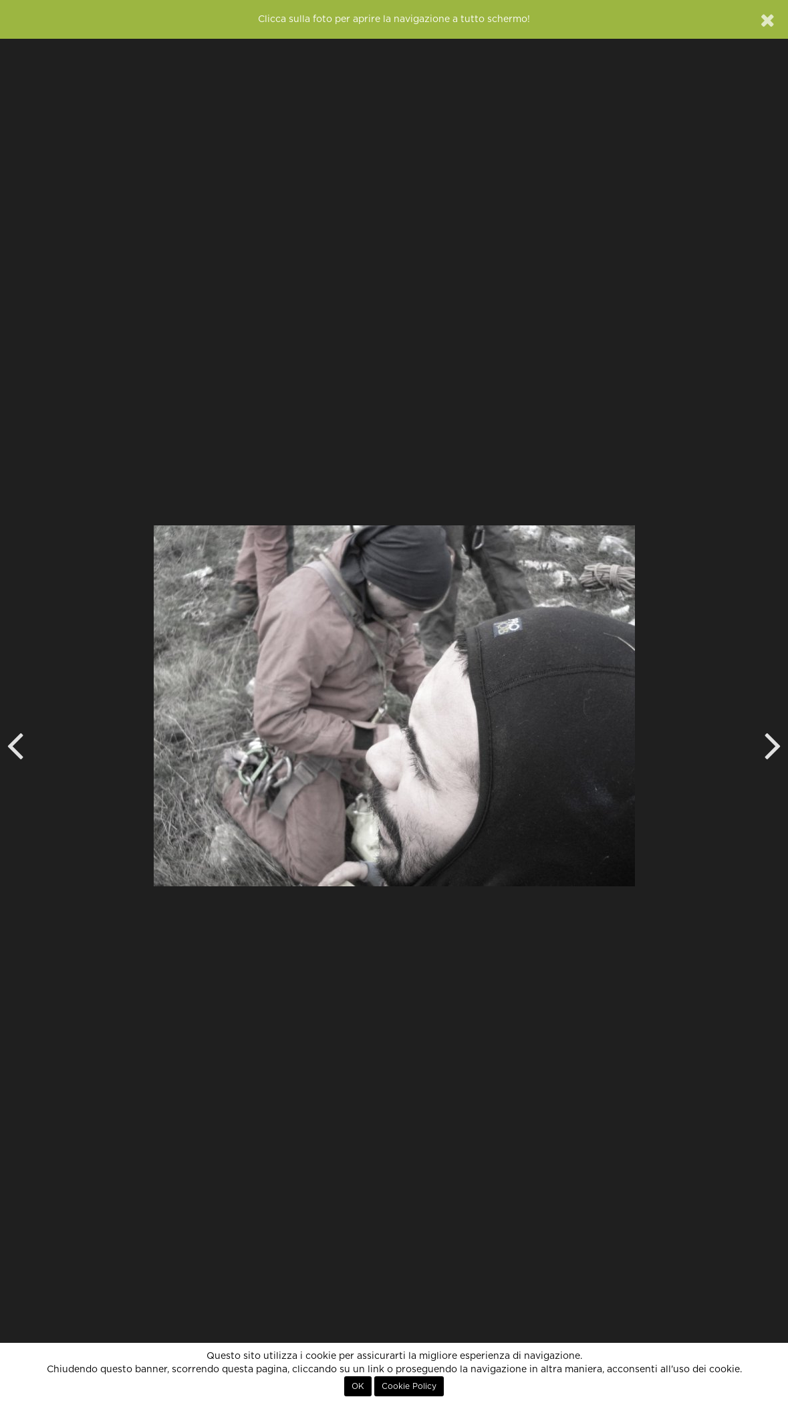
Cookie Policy (409, 1386)
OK (358, 1386)
